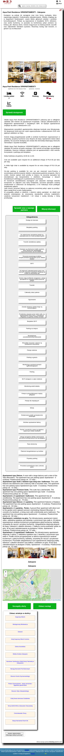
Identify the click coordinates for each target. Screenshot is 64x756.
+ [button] (5, 572)
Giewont (20, 632)
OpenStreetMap (56, 600)
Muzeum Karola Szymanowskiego (20, 676)
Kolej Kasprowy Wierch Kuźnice (20, 639)
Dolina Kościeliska (20, 646)
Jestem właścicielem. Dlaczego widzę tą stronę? (14, 734)
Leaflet (48, 600)
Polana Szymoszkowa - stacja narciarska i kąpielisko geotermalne (20, 684)
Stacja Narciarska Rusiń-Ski (20, 720)
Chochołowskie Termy (20, 713)
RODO (33, 753)
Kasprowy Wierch (20, 617)
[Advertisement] (32, 45)
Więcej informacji (49, 209)
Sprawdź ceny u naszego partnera (24, 209)
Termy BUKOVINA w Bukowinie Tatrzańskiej (20, 706)
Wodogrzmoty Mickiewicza (20, 624)
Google (27, 750)
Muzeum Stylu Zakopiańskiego (20, 691)
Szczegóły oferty (19, 606)
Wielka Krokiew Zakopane (20, 654)
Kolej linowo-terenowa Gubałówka (20, 698)
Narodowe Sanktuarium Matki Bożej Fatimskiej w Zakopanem (20, 662)
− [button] (5, 575)
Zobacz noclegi (45, 606)
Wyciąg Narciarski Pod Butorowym (20, 669)
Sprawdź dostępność (14, 112)
